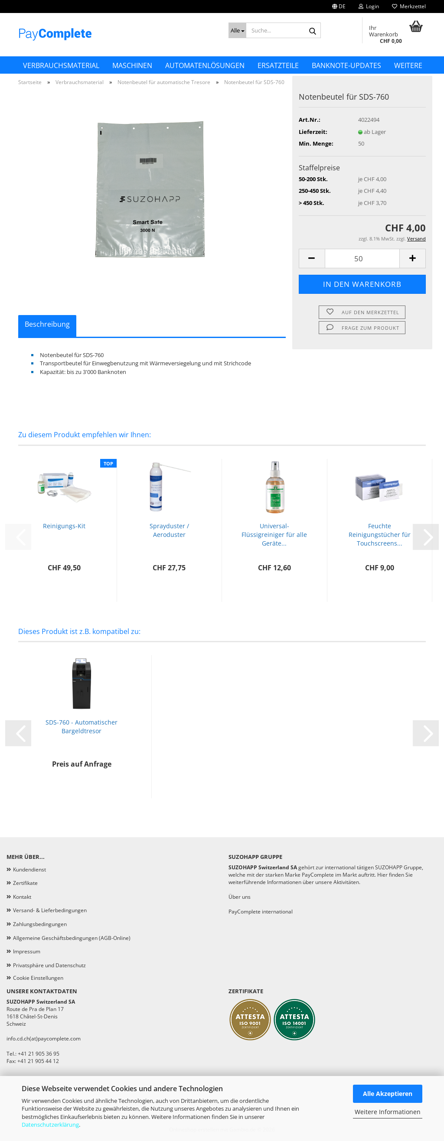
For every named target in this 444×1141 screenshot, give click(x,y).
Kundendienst (29, 869)
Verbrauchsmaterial (61, 65)
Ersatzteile (278, 65)
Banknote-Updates (346, 65)
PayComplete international (261, 911)
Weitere (408, 65)
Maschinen (132, 65)
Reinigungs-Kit (64, 526)
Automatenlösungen (205, 65)
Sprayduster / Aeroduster (169, 530)
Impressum (26, 951)
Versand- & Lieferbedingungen (50, 910)
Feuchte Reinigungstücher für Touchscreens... (380, 534)
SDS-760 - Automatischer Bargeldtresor (82, 726)
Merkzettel (409, 6)
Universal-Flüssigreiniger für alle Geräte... (274, 534)
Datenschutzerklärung (50, 1124)
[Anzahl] (362, 258)
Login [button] (369, 6)
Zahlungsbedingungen (40, 924)
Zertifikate (25, 883)
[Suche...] (237, 30)
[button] (339, 6)
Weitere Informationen (388, 1112)
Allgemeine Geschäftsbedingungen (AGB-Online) (72, 938)
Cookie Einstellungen (38, 978)
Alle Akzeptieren (387, 1093)
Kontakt (22, 896)
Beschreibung (47, 324)
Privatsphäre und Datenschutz (49, 965)
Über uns (240, 896)
